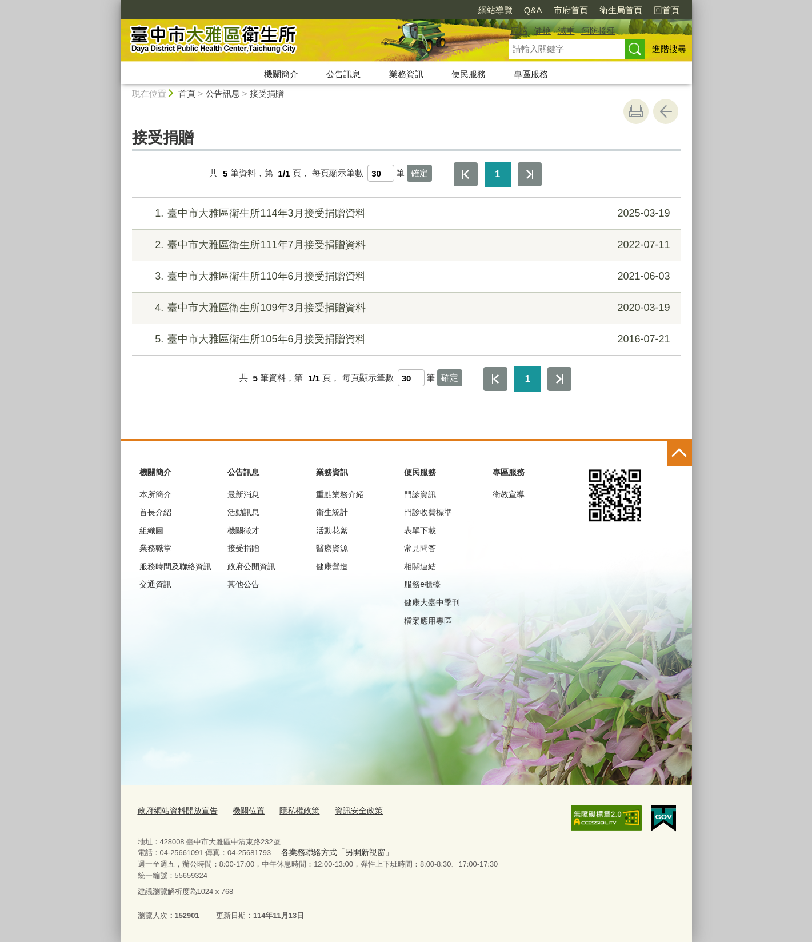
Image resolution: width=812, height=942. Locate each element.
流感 (518, 30)
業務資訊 (406, 74)
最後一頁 (530, 174)
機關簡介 (281, 74)
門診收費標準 (428, 512)
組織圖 (151, 530)
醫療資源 (332, 548)
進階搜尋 (669, 49)
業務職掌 (155, 548)
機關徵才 (243, 530)
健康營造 (332, 566)
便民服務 (468, 74)
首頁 (186, 93)
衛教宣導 (509, 494)
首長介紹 (155, 512)
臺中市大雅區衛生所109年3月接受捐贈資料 (404, 308)
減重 (566, 30)
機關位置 (242, 811)
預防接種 (598, 30)
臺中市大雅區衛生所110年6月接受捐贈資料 (404, 276)
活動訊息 (243, 512)
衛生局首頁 (620, 10)
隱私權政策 (290, 811)
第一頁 (466, 174)
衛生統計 (332, 512)
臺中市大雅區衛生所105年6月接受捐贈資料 (404, 339)
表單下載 (420, 530)
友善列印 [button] (636, 111)
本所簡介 (155, 494)
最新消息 (243, 494)
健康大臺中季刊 (432, 602)
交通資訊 (155, 584)
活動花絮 (332, 530)
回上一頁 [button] (665, 111)
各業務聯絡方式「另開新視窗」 (333, 852)
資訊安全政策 (346, 811)
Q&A (533, 10)
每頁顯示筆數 (337, 173)
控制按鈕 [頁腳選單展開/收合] (679, 453)
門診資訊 (420, 494)
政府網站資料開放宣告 (175, 811)
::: (115, 5)
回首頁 (666, 10)
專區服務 (531, 74)
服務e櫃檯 (422, 584)
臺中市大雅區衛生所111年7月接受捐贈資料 (404, 245)
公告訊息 (343, 74)
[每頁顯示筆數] (380, 173)
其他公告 (243, 584)
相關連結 (420, 566)
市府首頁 (571, 10)
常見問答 (420, 548)
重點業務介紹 (340, 494)
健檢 (542, 30)
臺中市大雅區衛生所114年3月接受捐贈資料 (404, 213)
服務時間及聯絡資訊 (175, 566)
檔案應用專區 (428, 620)
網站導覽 (495, 10)
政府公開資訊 (251, 566)
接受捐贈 (267, 93)
